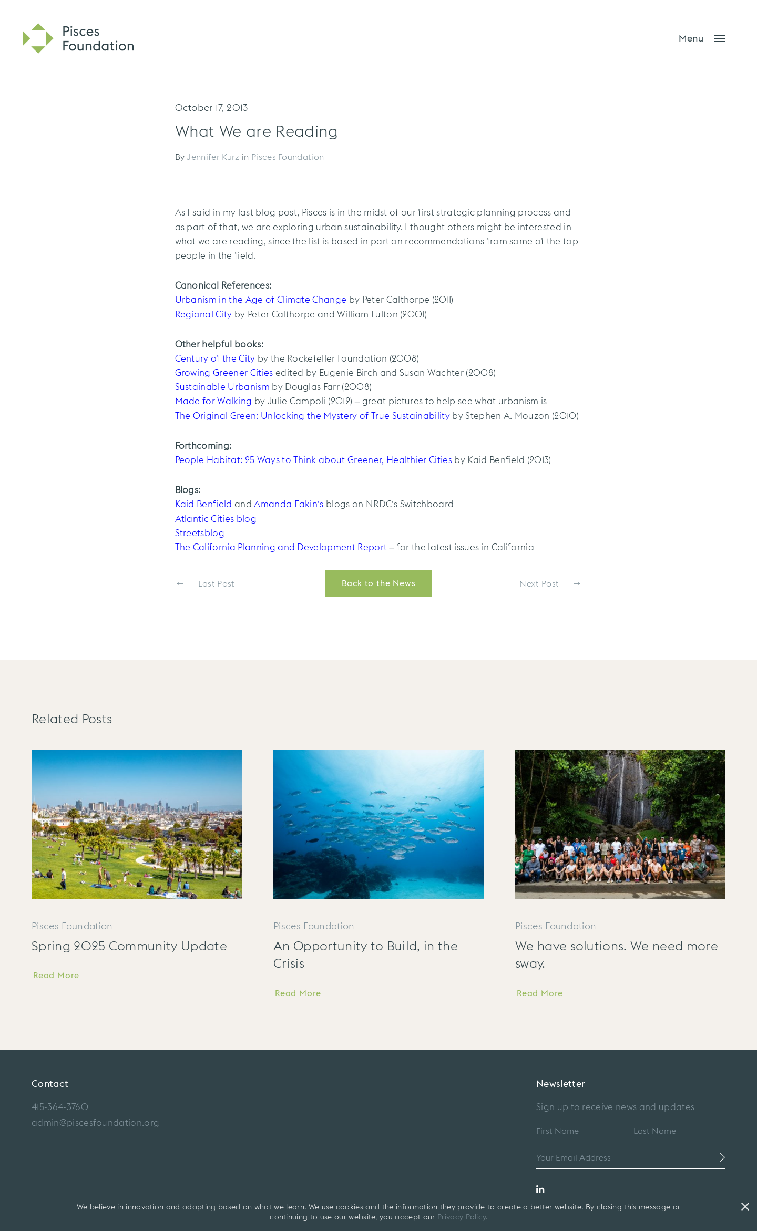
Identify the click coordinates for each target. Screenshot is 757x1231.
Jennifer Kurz (213, 157)
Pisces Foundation (287, 157)
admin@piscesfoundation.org (95, 1123)
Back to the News (379, 583)
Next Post (550, 583)
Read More (56, 975)
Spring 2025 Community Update (129, 946)
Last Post (205, 583)
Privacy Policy (461, 1217)
